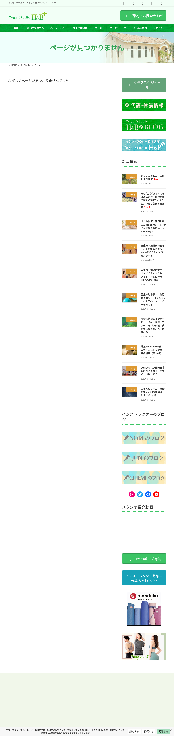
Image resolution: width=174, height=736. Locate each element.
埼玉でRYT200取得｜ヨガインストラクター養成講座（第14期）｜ (153, 350)
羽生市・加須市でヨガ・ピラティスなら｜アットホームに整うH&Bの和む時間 (152, 275)
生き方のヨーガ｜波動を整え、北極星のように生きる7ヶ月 (153, 392)
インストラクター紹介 (40, 676)
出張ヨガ (56, 678)
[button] (144, 85)
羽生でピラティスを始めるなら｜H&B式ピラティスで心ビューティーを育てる (153, 299)
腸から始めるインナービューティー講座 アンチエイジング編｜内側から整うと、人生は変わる (153, 325)
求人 (80, 676)
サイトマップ (73, 678)
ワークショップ (64, 676)
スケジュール (17, 676)
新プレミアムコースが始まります (152, 177)
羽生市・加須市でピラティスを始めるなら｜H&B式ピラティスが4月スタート (153, 250)
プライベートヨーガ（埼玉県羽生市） (28, 678)
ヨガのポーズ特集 (96, 676)
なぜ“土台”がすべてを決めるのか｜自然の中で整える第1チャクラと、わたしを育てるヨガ (153, 200)
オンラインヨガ (118, 676)
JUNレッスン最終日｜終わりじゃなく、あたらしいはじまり (153, 371)
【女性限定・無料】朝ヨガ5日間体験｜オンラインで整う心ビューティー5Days (153, 226)
